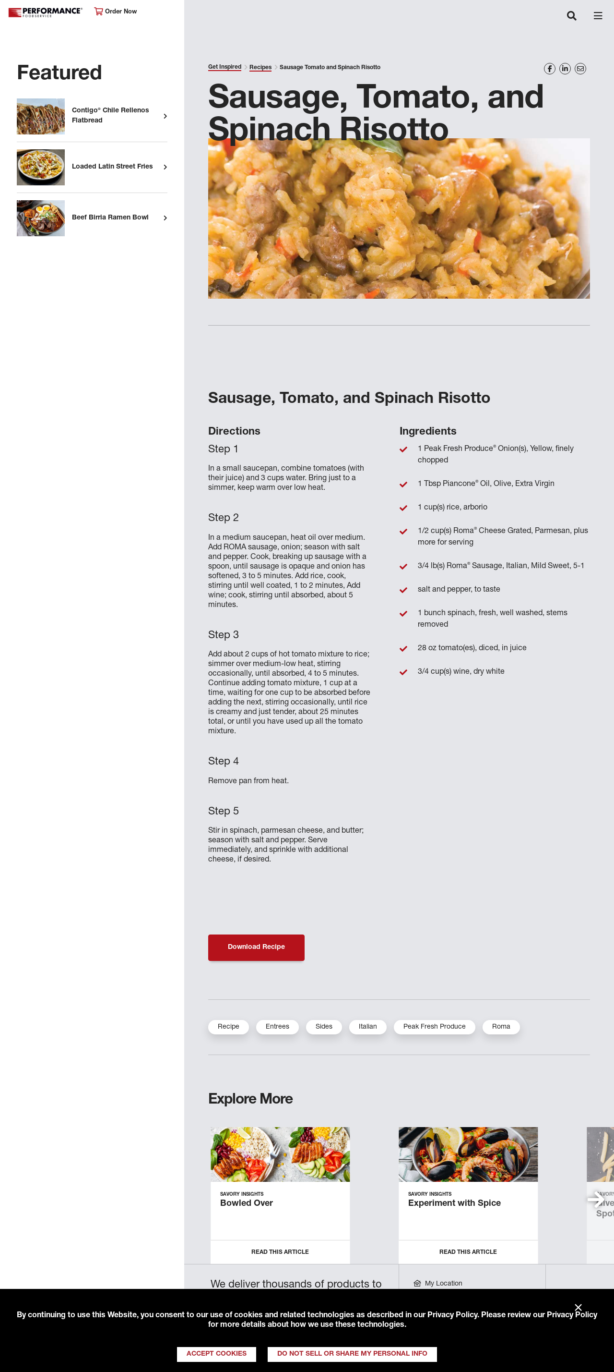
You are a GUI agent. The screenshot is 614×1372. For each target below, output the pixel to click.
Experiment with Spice (454, 1204)
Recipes (260, 68)
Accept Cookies (217, 1354)
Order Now (115, 12)
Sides (324, 1027)
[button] (596, 1199)
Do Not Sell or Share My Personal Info (352, 1354)
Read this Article (280, 1252)
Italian (368, 1027)
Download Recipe (256, 947)
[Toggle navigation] (571, 16)
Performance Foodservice (46, 13)
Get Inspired (224, 67)
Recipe (228, 1027)
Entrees (277, 1027)
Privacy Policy (452, 1316)
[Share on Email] (580, 68)
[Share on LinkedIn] (565, 68)
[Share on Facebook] (549, 68)
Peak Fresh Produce (434, 1027)
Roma (501, 1027)
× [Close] (578, 1308)
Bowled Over (246, 1204)
